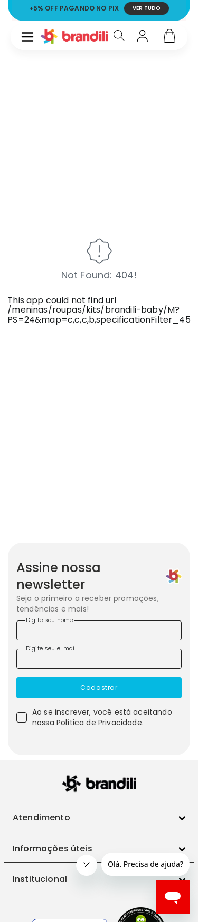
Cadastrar (98, 687)
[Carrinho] (169, 36)
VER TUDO (147, 8)
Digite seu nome (49, 620)
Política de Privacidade (99, 722)
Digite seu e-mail (51, 648)
